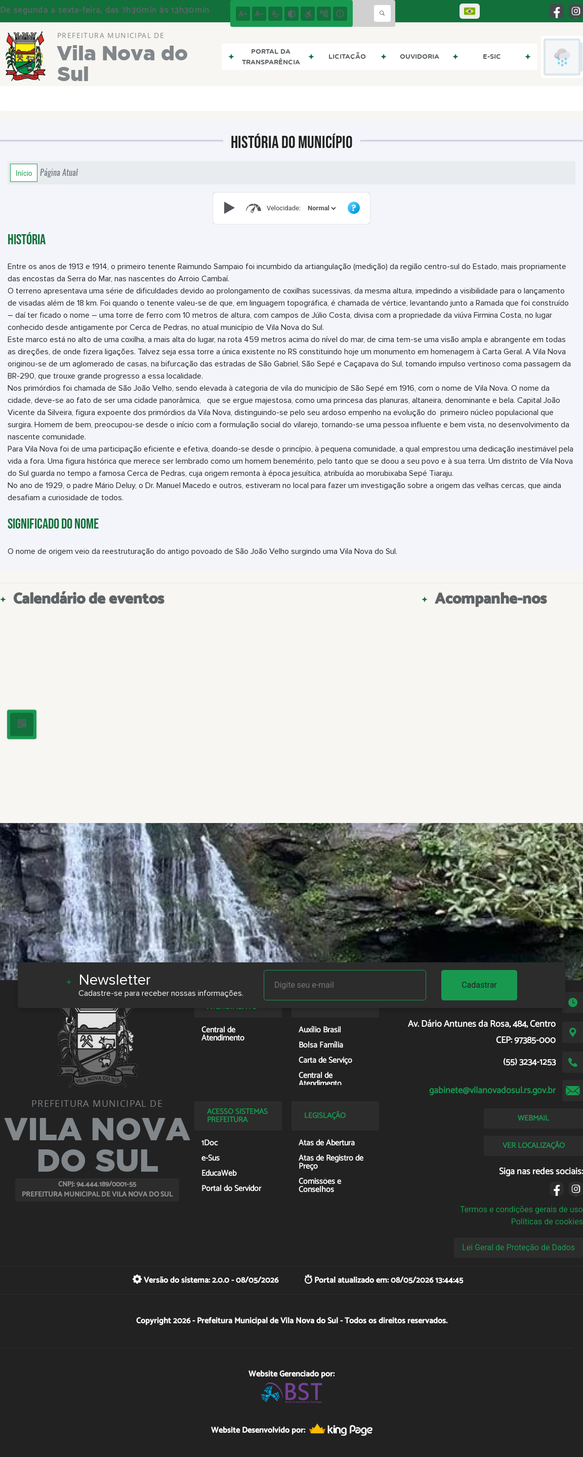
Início (24, 173)
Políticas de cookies (547, 1221)
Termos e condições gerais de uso (521, 1209)
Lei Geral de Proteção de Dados (518, 1247)
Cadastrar (479, 985)
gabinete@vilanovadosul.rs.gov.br (492, 1090)
